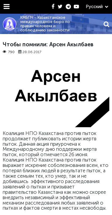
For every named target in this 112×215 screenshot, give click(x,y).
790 (9, 52)
